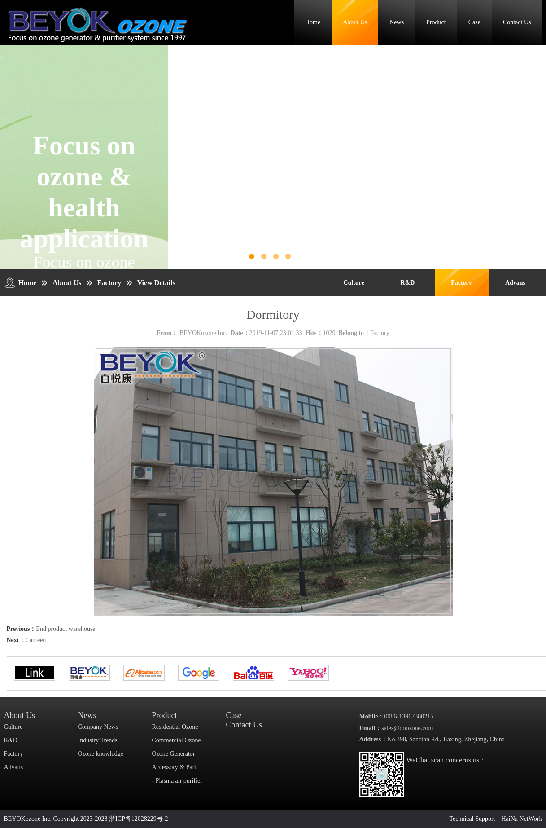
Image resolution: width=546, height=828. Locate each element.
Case (474, 22)
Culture (353, 282)
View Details (156, 282)
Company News (98, 726)
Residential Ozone (175, 726)
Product (436, 22)
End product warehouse (65, 628)
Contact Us (517, 22)
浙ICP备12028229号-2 (138, 818)
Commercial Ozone (176, 740)
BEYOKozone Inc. (203, 333)
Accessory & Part (174, 767)
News (396, 22)
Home (312, 22)
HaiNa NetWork (521, 818)
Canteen (36, 640)
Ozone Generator (173, 753)
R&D (408, 282)
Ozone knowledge (100, 753)
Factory (109, 282)
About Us (355, 22)
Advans (515, 282)
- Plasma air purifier (177, 780)
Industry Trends (98, 740)
